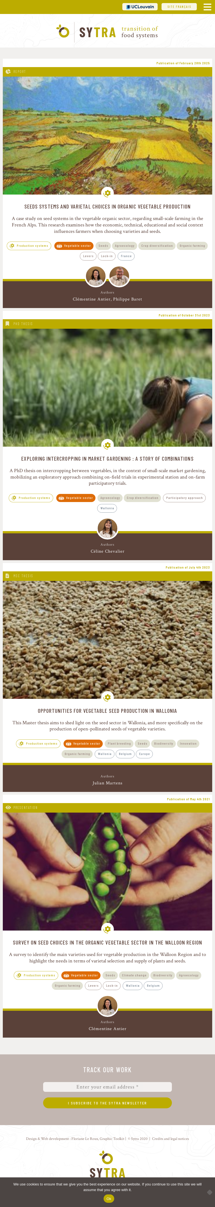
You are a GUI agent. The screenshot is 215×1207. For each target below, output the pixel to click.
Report (19, 71)
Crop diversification (157, 245)
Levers (88, 256)
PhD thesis (23, 323)
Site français (179, 6)
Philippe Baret (127, 299)
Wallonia (107, 508)
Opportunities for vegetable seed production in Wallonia (107, 710)
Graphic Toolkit (112, 1138)
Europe (144, 754)
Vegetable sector (77, 245)
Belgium (125, 754)
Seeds (103, 245)
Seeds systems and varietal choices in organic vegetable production (107, 206)
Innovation (188, 743)
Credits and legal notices (170, 1138)
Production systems (32, 245)
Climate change (134, 975)
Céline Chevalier (108, 551)
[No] (208, 1192)
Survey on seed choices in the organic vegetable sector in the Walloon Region (107, 942)
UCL (140, 6)
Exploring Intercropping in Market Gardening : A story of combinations (107, 458)
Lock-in (107, 256)
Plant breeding (119, 743)
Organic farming (192, 245)
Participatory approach (184, 498)
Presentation (25, 807)
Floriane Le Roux (84, 1138)
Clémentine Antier (92, 299)
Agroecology (125, 245)
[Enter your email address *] (107, 1087)
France (126, 256)
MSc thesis (23, 576)
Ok (108, 1199)
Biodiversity (163, 743)
